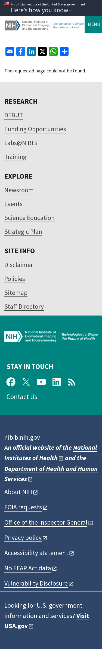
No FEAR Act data (27, 568)
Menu (94, 24)
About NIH (18, 492)
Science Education (29, 218)
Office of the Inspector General (45, 522)
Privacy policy (23, 537)
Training (15, 157)
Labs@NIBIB (20, 143)
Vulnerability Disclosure (36, 583)
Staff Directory (24, 306)
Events (13, 204)
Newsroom (19, 190)
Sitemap (15, 292)
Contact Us (22, 396)
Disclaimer (18, 265)
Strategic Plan (23, 231)
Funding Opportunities (35, 129)
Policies (14, 279)
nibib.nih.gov (22, 437)
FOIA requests (23, 507)
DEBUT (13, 115)
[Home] (44, 28)
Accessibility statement (36, 553)
